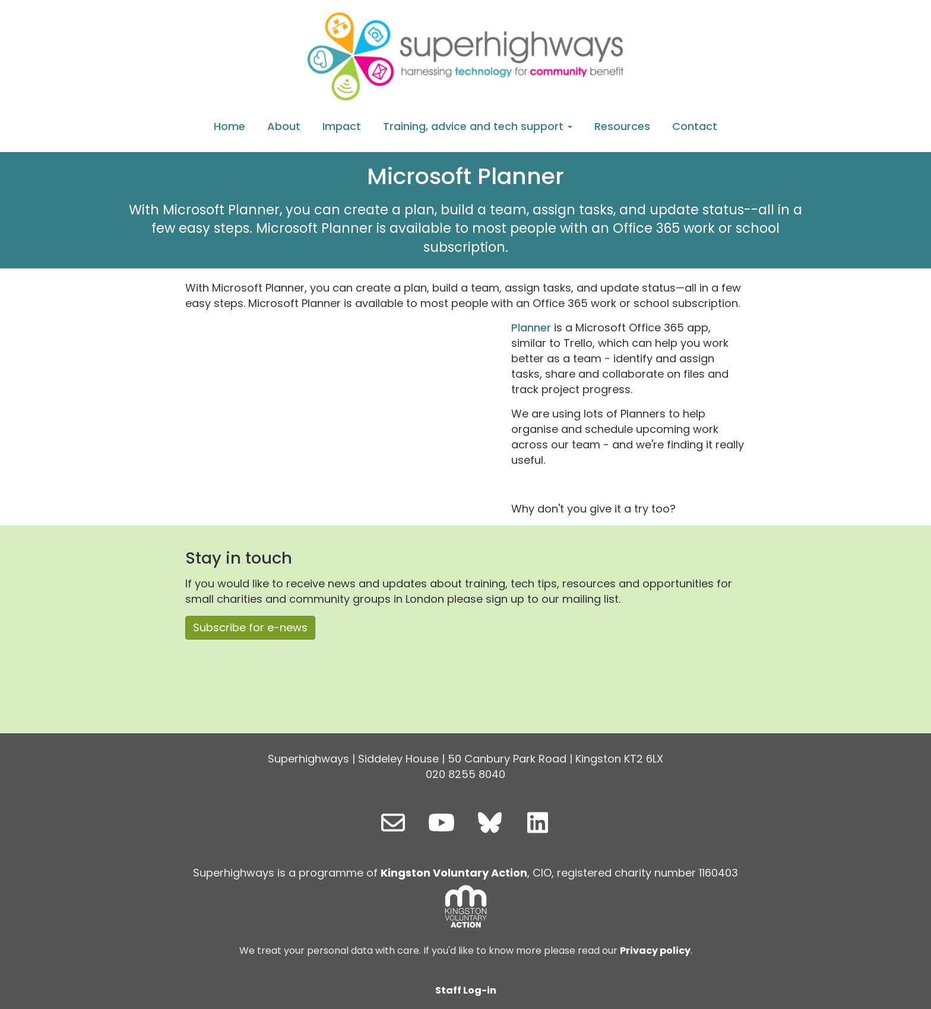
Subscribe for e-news (250, 627)
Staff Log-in (465, 990)
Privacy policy (655, 950)
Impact (341, 126)
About (283, 126)
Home (229, 126)
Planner (531, 327)
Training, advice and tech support (477, 126)
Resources (622, 126)
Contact (694, 126)
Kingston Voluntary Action (454, 872)
